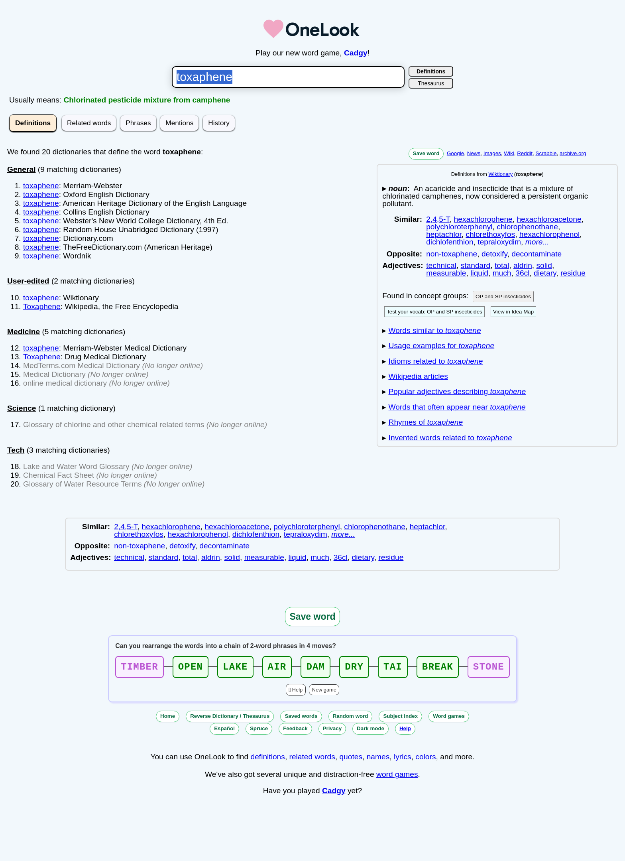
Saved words (301, 718)
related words (312, 759)
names (378, 759)
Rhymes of (426, 422)
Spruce (259, 731)
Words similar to (435, 330)
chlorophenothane (527, 227)
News (474, 153)
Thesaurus (431, 83)
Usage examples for (442, 345)
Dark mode (370, 731)
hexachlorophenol (549, 234)
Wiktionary (501, 174)
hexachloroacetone (549, 219)
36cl (522, 273)
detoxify (494, 254)
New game (324, 692)
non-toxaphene (451, 254)
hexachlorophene (483, 219)
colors (425, 759)
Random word (350, 718)
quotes (350, 759)
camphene (211, 100)
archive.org (573, 153)
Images (492, 153)
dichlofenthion (449, 242)
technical (441, 265)
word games (397, 776)
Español (224, 731)
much (502, 273)
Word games (449, 718)
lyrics (402, 759)
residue (573, 273)
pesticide (124, 100)
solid (544, 265)
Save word (426, 153)
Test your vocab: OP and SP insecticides (434, 312)
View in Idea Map (513, 312)
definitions (267, 759)
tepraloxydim (499, 242)
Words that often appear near (457, 407)
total (502, 265)
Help (297, 692)
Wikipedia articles (418, 376)
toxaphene (41, 185)
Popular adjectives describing (457, 391)
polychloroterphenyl (459, 227)
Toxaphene (42, 306)
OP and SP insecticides (503, 296)
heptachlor (444, 234)
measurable (446, 273)
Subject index (400, 718)
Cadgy (356, 53)
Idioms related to (436, 361)
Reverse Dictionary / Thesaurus (229, 718)
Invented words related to (450, 437)
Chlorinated (85, 100)
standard (476, 265)
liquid (479, 273)
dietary (545, 273)
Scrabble (545, 153)
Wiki (509, 153)
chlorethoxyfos (490, 234)
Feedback (295, 731)
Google (455, 153)
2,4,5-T (438, 219)
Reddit (525, 153)
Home (167, 718)
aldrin (522, 265)
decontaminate (536, 254)
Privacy (332, 731)
